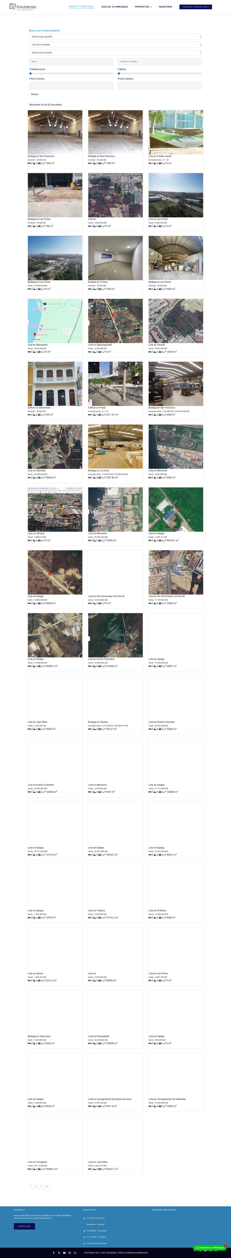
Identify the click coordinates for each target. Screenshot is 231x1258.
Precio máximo (125, 78)
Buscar (35, 94)
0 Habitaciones (37, 69)
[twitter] (59, 1253)
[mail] (75, 1253)
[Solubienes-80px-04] (22, 3)
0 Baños (122, 69)
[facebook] (54, 1253)
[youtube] (64, 1253)
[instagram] (70, 1253)
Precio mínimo (36, 78)
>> (47, 1186)
